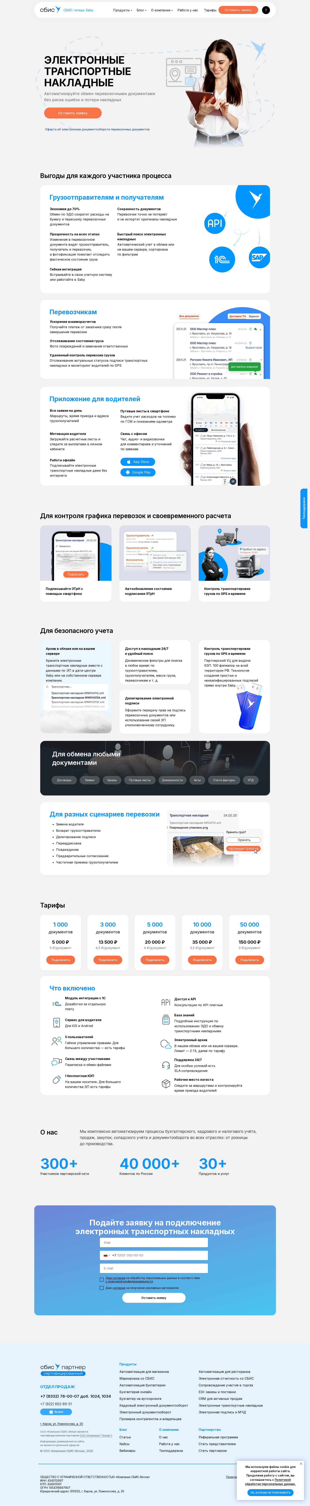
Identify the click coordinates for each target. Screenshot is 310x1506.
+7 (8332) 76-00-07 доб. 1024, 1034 (75, 1396)
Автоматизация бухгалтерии (142, 1385)
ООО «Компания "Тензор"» (96, 1435)
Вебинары (127, 1451)
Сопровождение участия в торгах (226, 1385)
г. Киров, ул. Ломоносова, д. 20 (61, 1423)
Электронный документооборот (145, 1412)
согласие (119, 1288)
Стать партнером (213, 1451)
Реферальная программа (218, 1437)
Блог (140, 10)
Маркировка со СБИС (136, 1378)
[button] (266, 10)
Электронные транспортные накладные (231, 1405)
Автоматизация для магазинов (144, 1372)
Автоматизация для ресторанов (224, 1372)
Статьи (125, 1437)
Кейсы (124, 1444)
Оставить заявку (153, 1297)
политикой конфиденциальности (130, 1281)
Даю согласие (115, 1278)
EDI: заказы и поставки (217, 1392)
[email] (154, 1268)
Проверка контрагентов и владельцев (150, 1419)
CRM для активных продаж (220, 1399)
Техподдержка (171, 1451)
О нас (163, 1437)
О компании (160, 10)
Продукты (121, 10)
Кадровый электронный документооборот (153, 1405)
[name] (154, 1242)
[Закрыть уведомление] (301, 1464)
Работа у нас (187, 10)
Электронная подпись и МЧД (222, 1412)
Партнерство (210, 1430)
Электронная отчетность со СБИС (226, 1378)
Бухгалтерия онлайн (135, 1392)
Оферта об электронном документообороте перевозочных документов (97, 129)
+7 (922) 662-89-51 (56, 1404)
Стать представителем (217, 1444)
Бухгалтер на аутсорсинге (140, 1399)
